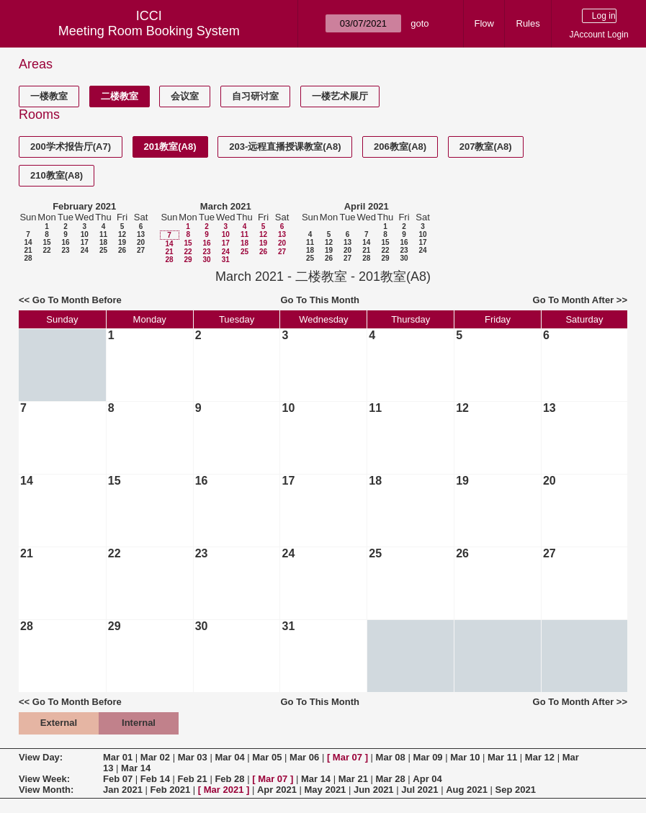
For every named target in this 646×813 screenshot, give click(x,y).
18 (103, 242)
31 (226, 260)
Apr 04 (427, 778)
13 (141, 234)
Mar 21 (353, 778)
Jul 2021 (419, 789)
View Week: (44, 778)
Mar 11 (502, 757)
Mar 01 (118, 757)
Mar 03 (192, 757)
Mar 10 (465, 757)
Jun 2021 (374, 789)
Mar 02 (155, 757)
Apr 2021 (277, 789)
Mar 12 (540, 757)
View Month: (46, 789)
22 (46, 250)
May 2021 (325, 789)
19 (122, 242)
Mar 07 (347, 757)
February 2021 (84, 206)
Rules (528, 23)
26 (122, 250)
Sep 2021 (515, 789)
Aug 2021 (467, 789)
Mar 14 (136, 768)
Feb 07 (118, 778)
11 (103, 234)
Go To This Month (320, 300)
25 (103, 250)
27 (141, 250)
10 (85, 234)
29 (188, 260)
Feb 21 (192, 778)
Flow (484, 23)
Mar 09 (427, 757)
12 (122, 234)
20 (141, 242)
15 (46, 242)
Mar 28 (390, 778)
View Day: (41, 757)
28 (28, 258)
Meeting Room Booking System (149, 31)
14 (28, 242)
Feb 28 (229, 778)
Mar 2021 (224, 789)
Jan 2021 (123, 789)
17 (85, 242)
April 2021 (366, 206)
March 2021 (225, 206)
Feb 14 (155, 778)
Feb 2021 (171, 789)
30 (206, 260)
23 (65, 250)
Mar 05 (267, 757)
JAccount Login (599, 35)
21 (28, 250)
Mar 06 (304, 757)
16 (65, 242)
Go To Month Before (77, 300)
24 (85, 250)
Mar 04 (229, 757)
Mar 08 (390, 757)
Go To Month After (573, 300)
